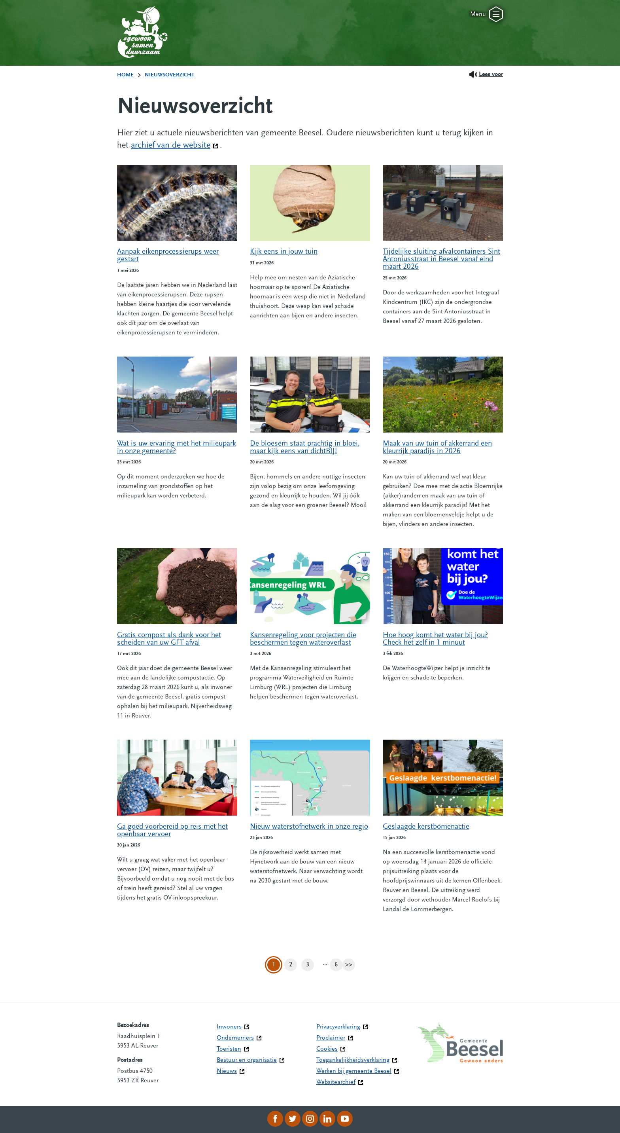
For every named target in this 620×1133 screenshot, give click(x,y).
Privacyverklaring (338, 1027)
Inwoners (229, 1027)
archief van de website (174, 145)
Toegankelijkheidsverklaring (352, 1060)
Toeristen (229, 1049)
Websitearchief (335, 1082)
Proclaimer (330, 1038)
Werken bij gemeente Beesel (353, 1071)
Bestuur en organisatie (247, 1060)
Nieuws (227, 1071)
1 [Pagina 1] (273, 965)
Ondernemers (235, 1038)
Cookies (327, 1049)
